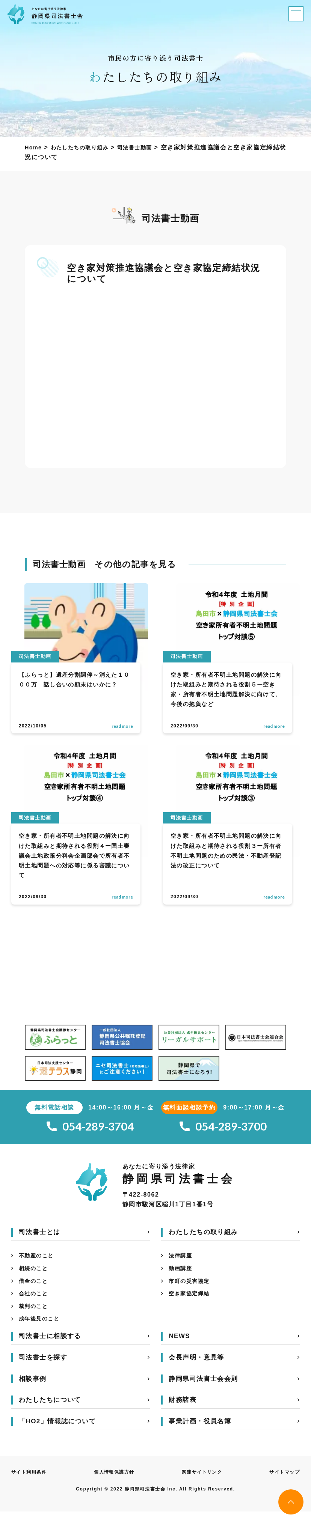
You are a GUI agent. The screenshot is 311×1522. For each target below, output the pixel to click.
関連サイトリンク (201, 1482)
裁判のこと (35, 1314)
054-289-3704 (90, 1128)
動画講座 (182, 1273)
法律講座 (182, 1259)
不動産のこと (39, 1259)
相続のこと (35, 1273)
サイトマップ (282, 1482)
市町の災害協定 (192, 1287)
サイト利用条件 (31, 1482)
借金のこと (35, 1287)
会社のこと (35, 1301)
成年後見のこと (42, 1328)
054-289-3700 (223, 1128)
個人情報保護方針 (115, 1482)
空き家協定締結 (192, 1301)
